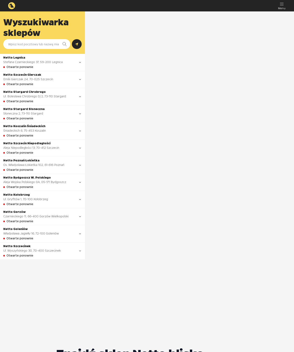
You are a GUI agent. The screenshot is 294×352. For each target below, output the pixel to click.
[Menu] (282, 6)
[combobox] (32, 44)
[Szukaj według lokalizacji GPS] (77, 44)
